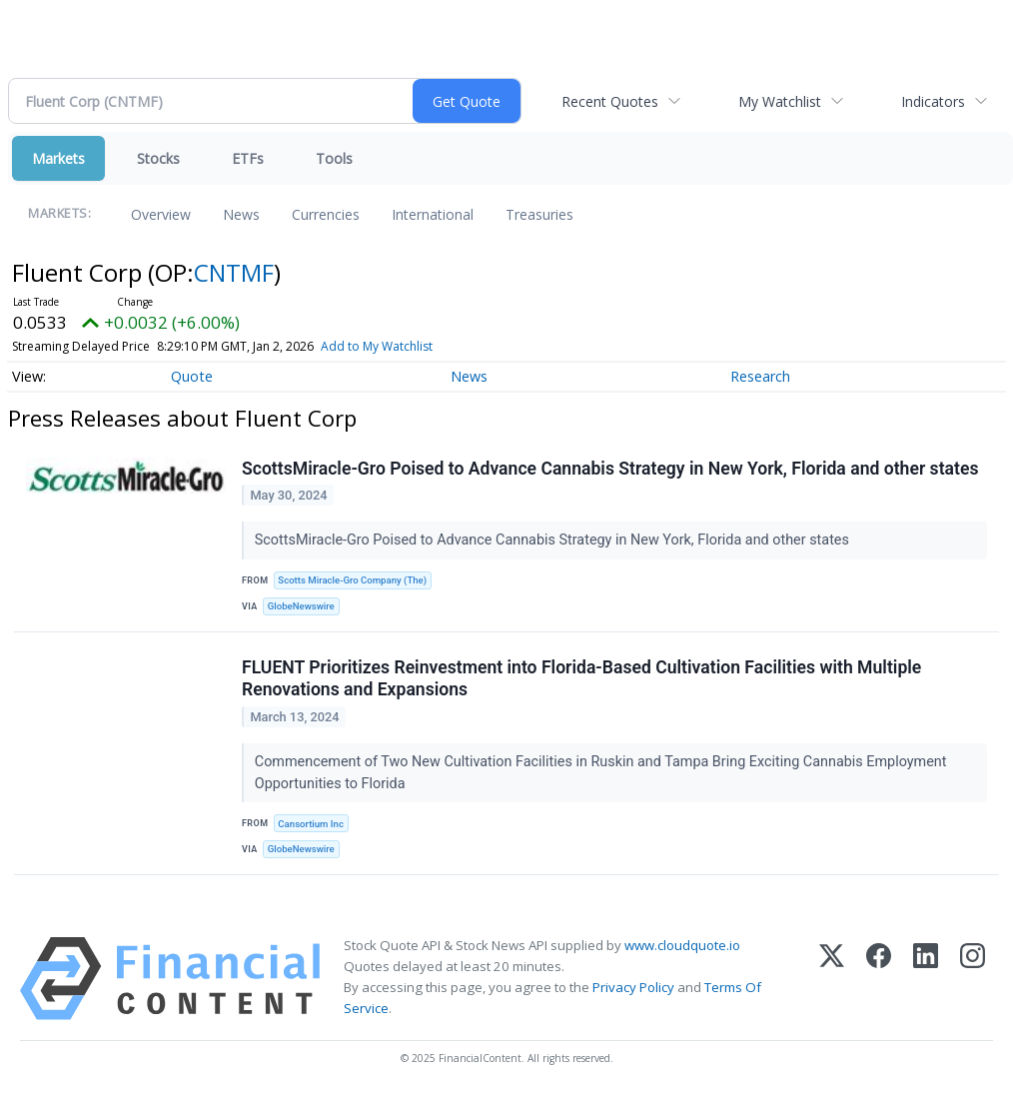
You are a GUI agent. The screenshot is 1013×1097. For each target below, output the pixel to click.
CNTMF (234, 272)
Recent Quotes (609, 101)
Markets (58, 158)
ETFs (248, 158)
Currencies (326, 214)
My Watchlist (779, 101)
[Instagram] (972, 978)
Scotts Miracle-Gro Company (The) (352, 579)
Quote (192, 376)
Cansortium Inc (311, 823)
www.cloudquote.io (682, 945)
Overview (161, 214)
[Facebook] (878, 978)
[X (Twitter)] (831, 978)
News (241, 214)
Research (760, 376)
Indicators (933, 101)
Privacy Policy (633, 987)
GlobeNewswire (301, 605)
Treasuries (539, 214)
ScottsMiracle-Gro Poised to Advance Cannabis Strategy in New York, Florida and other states (610, 469)
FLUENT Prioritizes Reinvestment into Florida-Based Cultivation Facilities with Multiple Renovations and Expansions (581, 678)
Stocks (158, 158)
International (433, 214)
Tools (334, 158)
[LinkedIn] (925, 978)
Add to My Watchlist (377, 346)
